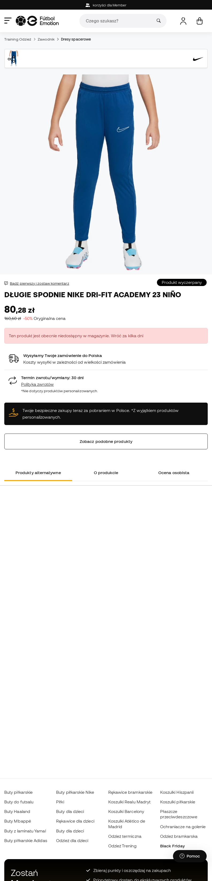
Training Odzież (17, 39)
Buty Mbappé (17, 821)
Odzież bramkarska (179, 836)
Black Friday (172, 845)
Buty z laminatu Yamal (25, 830)
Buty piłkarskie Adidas (25, 840)
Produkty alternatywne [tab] (38, 472)
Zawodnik (46, 39)
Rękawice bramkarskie (130, 792)
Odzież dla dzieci (72, 840)
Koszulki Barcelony (126, 811)
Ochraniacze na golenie (183, 826)
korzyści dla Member (106, 5)
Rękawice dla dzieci (75, 821)
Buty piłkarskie (18, 792)
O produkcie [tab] (106, 472)
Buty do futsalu (18, 801)
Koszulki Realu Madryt (129, 801)
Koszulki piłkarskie (177, 801)
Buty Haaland (17, 811)
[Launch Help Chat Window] (190, 856)
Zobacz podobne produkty (106, 441)
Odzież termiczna (124, 836)
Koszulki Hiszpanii (177, 792)
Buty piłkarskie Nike (75, 792)
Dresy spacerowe (76, 39)
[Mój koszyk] (199, 21)
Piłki (60, 801)
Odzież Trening (122, 845)
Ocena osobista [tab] (173, 472)
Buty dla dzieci (70, 811)
